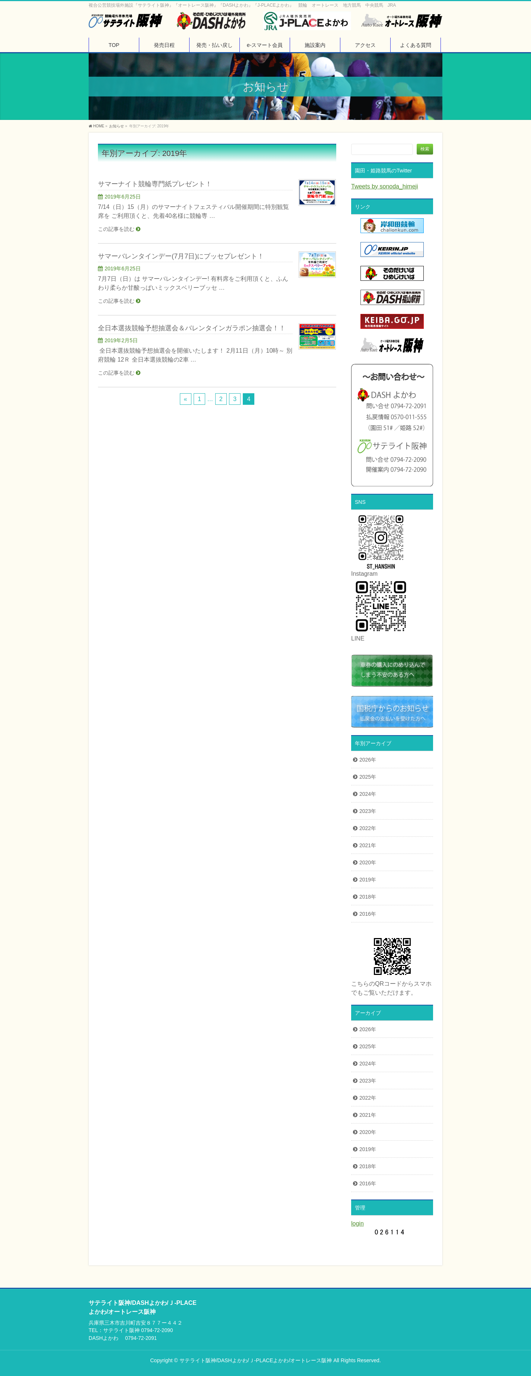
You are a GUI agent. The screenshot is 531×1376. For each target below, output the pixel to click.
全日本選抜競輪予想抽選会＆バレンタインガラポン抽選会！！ (192, 328)
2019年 (367, 880)
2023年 (367, 811)
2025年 (367, 777)
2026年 (367, 760)
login (357, 1223)
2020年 (367, 862)
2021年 (367, 845)
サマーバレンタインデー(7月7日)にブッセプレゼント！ (181, 256)
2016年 (367, 914)
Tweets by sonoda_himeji (384, 186)
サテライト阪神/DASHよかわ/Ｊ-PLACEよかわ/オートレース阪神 (255, 1360)
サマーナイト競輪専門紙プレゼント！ (155, 184)
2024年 (367, 794)
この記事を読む (116, 229)
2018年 (367, 897)
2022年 (367, 828)
